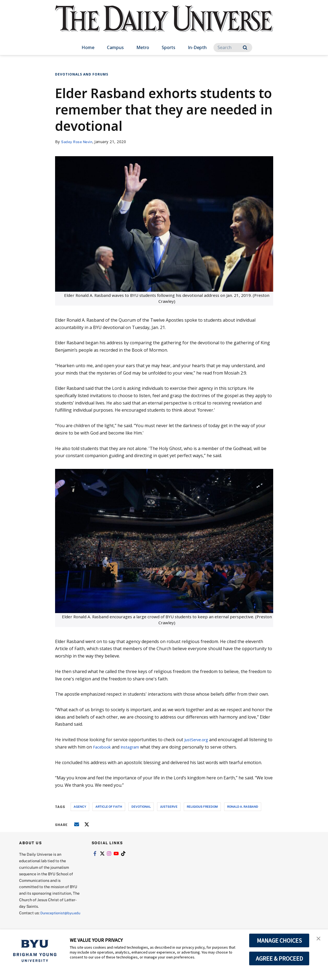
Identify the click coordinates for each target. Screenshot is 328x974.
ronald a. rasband (242, 806)
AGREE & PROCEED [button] (279, 958)
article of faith (108, 806)
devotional (141, 806)
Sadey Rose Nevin (78, 141)
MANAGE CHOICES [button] (279, 940)
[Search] (232, 47)
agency (80, 806)
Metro (142, 47)
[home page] (164, 24)
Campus (115, 47)
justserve (168, 806)
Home (88, 47)
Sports (168, 47)
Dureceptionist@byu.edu (41, 919)
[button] (319, 939)
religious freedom (202, 806)
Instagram (138, 747)
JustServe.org (198, 740)
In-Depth (197, 47)
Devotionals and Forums (81, 74)
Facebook (108, 747)
